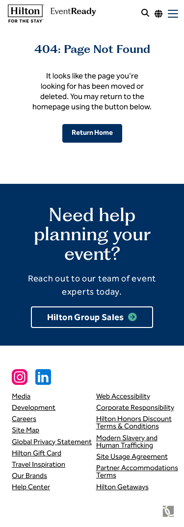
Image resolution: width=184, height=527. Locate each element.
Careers (24, 418)
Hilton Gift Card (36, 453)
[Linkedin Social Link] (43, 377)
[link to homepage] (50, 13)
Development (33, 407)
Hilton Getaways (122, 486)
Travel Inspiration (38, 464)
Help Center (31, 486)
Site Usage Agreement (132, 456)
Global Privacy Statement (52, 441)
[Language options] (158, 14)
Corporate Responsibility (135, 407)
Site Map (25, 430)
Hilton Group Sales (85, 317)
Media (21, 396)
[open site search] (145, 13)
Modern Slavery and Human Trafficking (127, 441)
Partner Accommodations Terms (137, 471)
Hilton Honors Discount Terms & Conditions (134, 422)
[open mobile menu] (173, 13)
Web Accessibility (123, 396)
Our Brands (29, 475)
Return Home (92, 132)
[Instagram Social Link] (19, 377)
